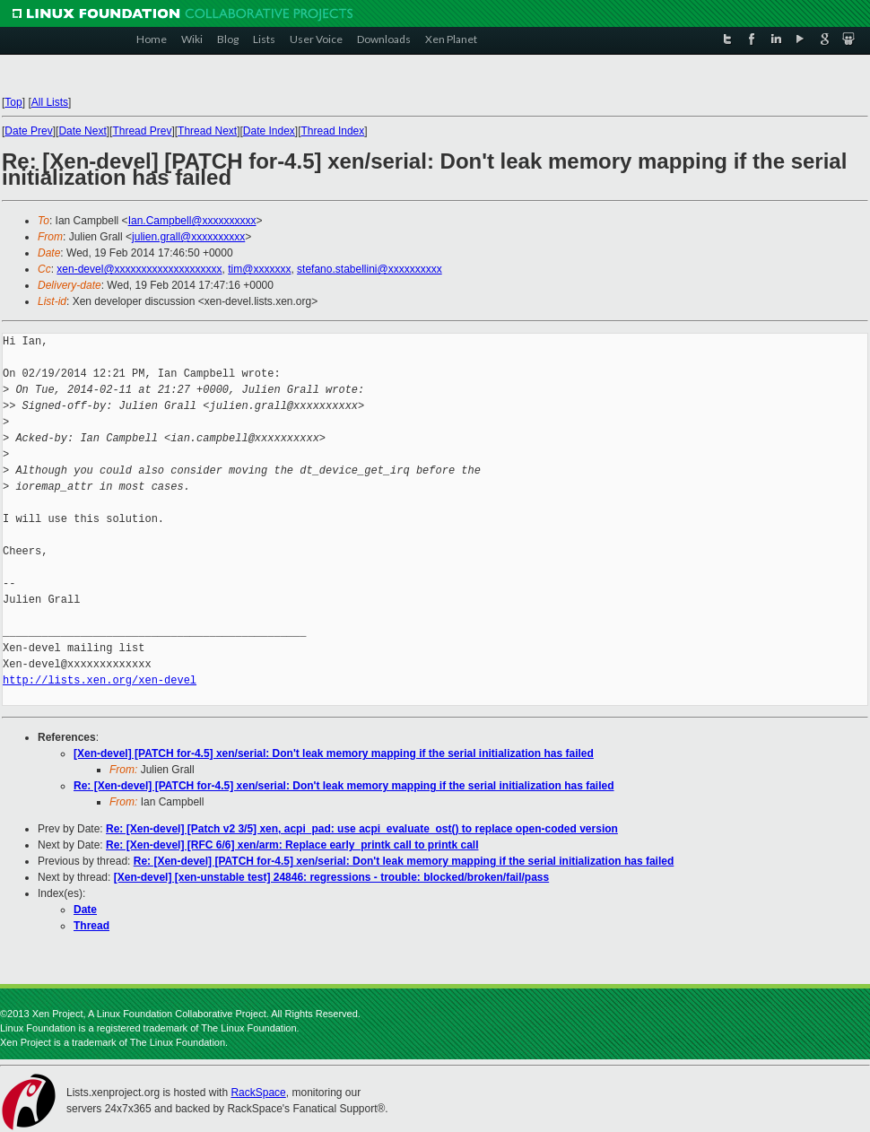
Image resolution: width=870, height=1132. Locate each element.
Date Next (82, 131)
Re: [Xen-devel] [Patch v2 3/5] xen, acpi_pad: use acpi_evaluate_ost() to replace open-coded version (362, 829)
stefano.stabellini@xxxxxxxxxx (369, 269)
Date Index (269, 131)
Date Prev (28, 131)
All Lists (49, 102)
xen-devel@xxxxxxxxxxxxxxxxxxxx (139, 269)
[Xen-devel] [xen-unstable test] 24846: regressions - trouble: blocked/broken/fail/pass (331, 877)
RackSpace (258, 1092)
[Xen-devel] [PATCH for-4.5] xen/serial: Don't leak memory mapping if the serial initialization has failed (334, 753)
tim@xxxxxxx (259, 269)
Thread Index (333, 131)
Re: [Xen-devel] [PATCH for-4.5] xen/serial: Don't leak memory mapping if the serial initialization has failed (344, 785)
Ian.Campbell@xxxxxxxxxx (192, 220)
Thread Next (207, 131)
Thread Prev (141, 131)
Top (13, 102)
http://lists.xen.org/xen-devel (99, 680)
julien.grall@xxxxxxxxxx (188, 237)
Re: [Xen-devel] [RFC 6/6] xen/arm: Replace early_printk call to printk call (292, 845)
